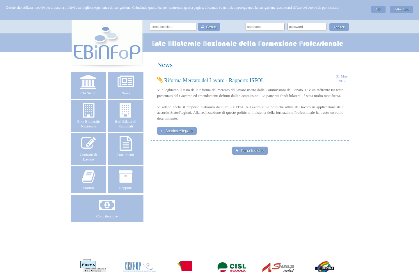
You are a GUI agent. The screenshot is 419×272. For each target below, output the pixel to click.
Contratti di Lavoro (88, 148)
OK (378, 9)
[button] (209, 26)
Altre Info (402, 9)
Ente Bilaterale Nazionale (88, 115)
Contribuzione (107, 208)
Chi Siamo (88, 85)
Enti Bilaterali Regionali (125, 115)
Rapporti (125, 180)
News (125, 85)
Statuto (88, 180)
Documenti (125, 146)
